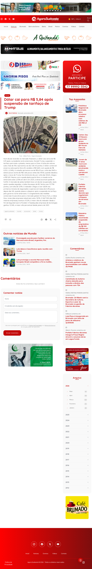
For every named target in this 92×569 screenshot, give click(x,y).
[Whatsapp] (41, 219)
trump (41, 210)
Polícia (57, 26)
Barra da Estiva (34, 26)
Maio (78, 391)
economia (27, 210)
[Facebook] (5, 19)
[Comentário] (6, 219)
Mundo (7, 95)
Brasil (50, 26)
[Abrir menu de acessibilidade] (80, 560)
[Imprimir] (10, 219)
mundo (19, 210)
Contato (81, 26)
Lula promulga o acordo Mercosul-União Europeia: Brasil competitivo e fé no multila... (34, 260)
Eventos (65, 26)
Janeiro (78, 407)
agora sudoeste (9, 210)
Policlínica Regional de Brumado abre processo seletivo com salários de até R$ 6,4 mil (83, 114)
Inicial (6, 26)
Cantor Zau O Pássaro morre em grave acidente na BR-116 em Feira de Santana (83, 141)
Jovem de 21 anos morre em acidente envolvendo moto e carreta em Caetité (83, 166)
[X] (50, 219)
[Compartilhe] (55, 219)
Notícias (14, 26)
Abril (78, 395)
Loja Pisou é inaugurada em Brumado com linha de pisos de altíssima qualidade (77, 318)
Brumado (23, 26)
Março (78, 399)
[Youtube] (13, 19)
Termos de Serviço (50, 325)
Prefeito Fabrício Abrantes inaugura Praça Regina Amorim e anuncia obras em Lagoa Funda (76, 335)
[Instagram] (2, 19)
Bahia (44, 26)
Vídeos (73, 26)
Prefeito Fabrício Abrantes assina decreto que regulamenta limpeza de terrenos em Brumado (83, 193)
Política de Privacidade (35, 325)
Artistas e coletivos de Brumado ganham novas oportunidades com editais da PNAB (77, 262)
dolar (34, 210)
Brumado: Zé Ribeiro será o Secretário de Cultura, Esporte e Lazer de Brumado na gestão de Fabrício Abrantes (77, 301)
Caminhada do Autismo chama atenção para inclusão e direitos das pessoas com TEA (75, 281)
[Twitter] (9, 19)
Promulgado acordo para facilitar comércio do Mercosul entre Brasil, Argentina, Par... (35, 238)
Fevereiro (78, 403)
